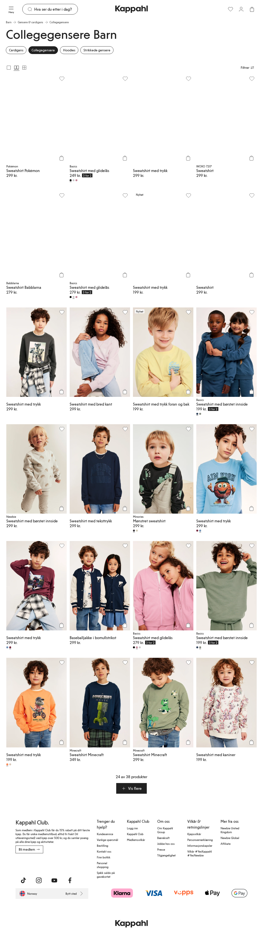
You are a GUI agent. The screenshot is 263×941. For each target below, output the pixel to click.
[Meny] (11, 9)
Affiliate (225, 843)
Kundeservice (105, 834)
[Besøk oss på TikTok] (23, 880)
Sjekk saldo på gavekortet (106, 874)
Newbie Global (230, 837)
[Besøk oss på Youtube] (54, 880)
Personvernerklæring (200, 839)
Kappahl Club (135, 834)
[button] (131, 788)
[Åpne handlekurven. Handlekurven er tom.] (252, 9)
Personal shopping (102, 865)
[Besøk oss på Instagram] (39, 880)
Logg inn (132, 828)
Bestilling (102, 845)
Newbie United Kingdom (230, 830)
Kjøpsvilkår (194, 834)
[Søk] (56, 9)
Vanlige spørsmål (107, 839)
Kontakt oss (104, 851)
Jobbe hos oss (166, 843)
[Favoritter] (230, 9)
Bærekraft (163, 837)
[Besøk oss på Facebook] (70, 880)
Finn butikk (103, 857)
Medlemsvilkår (136, 839)
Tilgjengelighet (166, 855)
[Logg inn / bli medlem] (241, 9)
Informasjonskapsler (199, 845)
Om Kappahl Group (165, 830)
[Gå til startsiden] (131, 9)
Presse (161, 849)
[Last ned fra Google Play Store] (62, 864)
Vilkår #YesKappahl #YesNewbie (199, 853)
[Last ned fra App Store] (30, 864)
